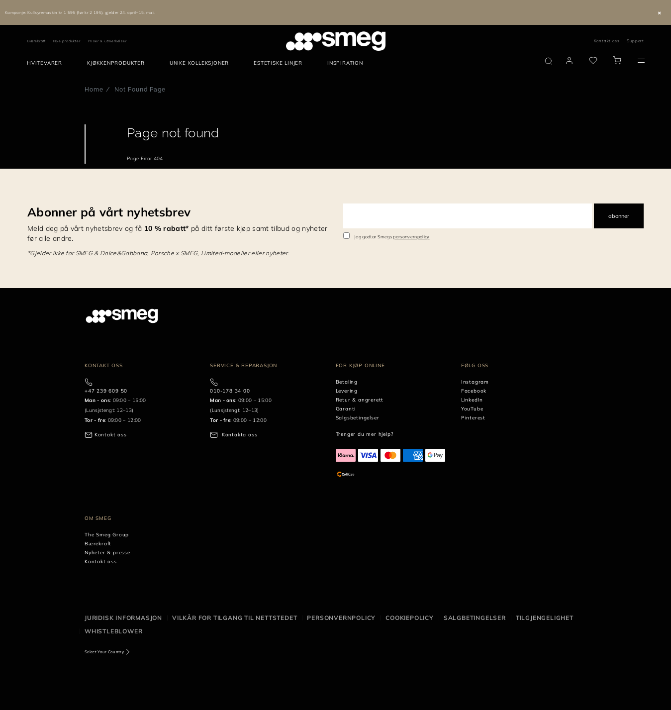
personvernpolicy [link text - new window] (411, 236)
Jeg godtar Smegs (392, 236)
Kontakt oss (607, 40)
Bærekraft (36, 41)
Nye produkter (66, 41)
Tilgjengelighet (545, 617)
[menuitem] (47, 63)
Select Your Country (104, 651)
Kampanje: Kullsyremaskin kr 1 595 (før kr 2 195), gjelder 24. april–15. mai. (80, 12)
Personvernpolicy (341, 617)
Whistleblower (113, 631)
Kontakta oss (240, 434)
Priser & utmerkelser (107, 41)
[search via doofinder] (548, 61)
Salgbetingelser (475, 617)
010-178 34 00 (230, 391)
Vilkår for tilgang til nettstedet (234, 617)
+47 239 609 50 (106, 391)
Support (635, 40)
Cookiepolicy (409, 617)
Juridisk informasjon (123, 617)
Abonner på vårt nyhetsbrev (109, 211)
